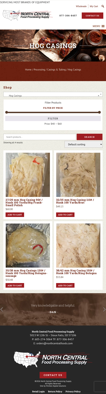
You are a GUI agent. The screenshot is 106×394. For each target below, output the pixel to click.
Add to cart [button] (15, 214)
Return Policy (55, 391)
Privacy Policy (73, 391)
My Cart (94, 6)
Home (28, 69)
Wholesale (81, 6)
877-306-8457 (65, 339)
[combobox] (53, 94)
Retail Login (38, 391)
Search (89, 137)
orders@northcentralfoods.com (54, 343)
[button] (96, 26)
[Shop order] (84, 144)
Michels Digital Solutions (56, 386)
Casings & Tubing (56, 69)
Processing (39, 69)
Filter (53, 118)
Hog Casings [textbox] (52, 95)
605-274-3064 (43, 339)
